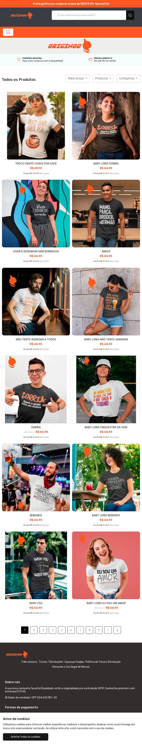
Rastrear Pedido (74, 662)
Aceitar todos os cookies (25, 736)
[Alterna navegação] (8, 32)
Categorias (127, 78)
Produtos (102, 78)
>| (117, 630)
